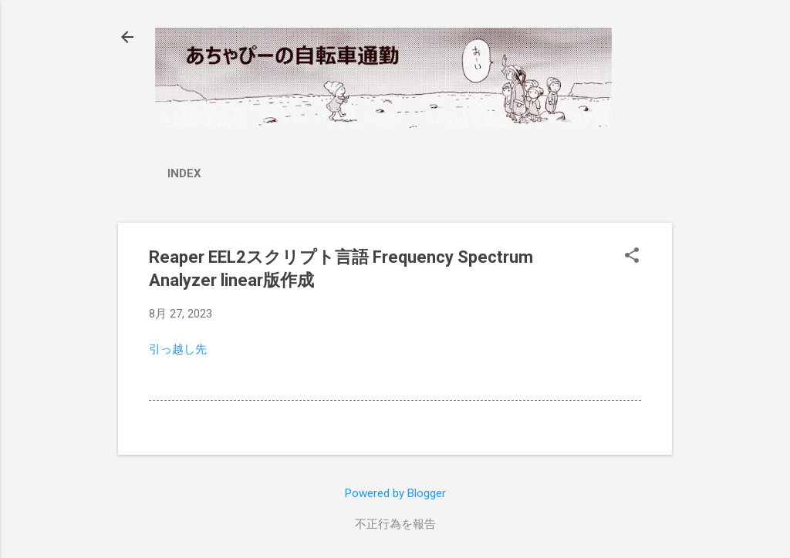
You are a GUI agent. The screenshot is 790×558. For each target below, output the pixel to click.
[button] (632, 256)
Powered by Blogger (395, 493)
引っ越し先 (178, 349)
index (184, 173)
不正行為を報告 (395, 524)
